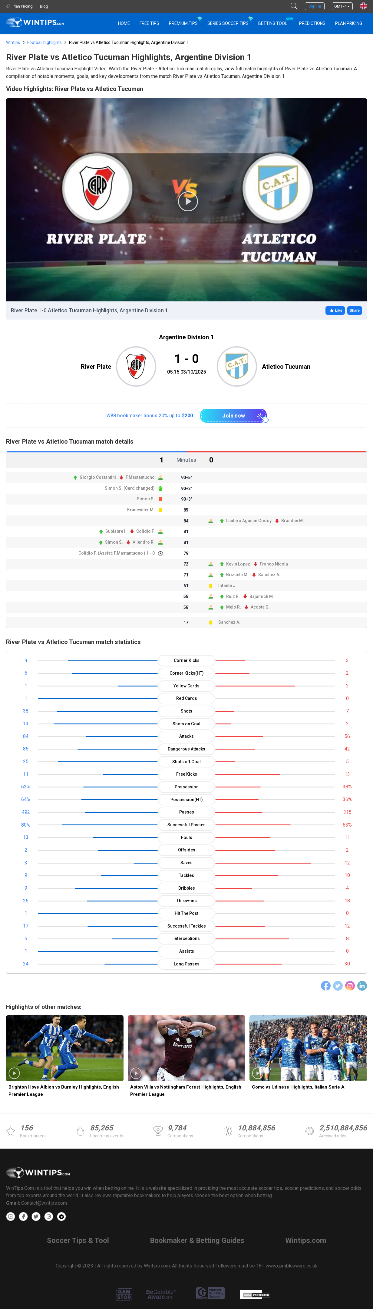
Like (335, 310)
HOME (124, 23)
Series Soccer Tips (228, 23)
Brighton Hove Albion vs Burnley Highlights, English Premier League (63, 1090)
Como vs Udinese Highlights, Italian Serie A (298, 1087)
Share (355, 310)
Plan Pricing (348, 23)
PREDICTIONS (312, 23)
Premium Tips (183, 23)
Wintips (13, 42)
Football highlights (44, 42)
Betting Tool (275, 20)
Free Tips (149, 23)
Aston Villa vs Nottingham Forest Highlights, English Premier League (185, 1090)
